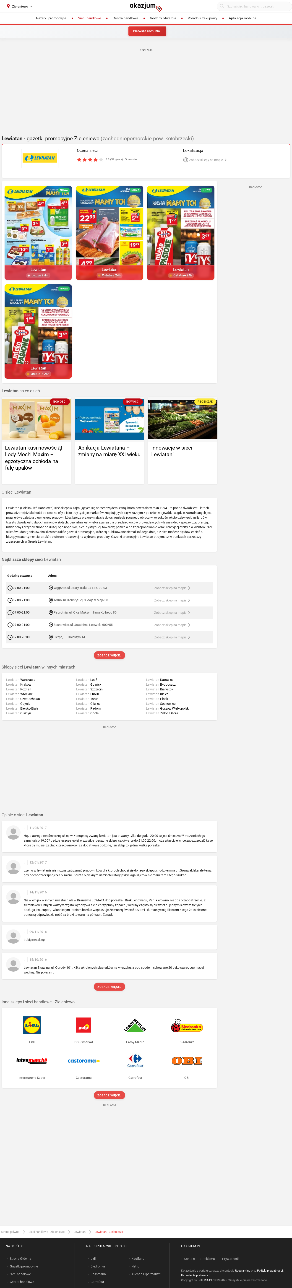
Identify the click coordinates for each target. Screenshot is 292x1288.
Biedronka (98, 1266)
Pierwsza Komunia (146, 31)
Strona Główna (20, 1258)
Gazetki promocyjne (24, 1266)
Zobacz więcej (109, 655)
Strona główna (10, 1231)
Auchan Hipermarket (146, 1274)
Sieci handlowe (20, 1274)
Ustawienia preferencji (195, 1275)
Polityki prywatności (270, 1270)
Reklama (209, 1259)
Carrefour (97, 1282)
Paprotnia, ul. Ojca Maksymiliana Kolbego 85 (85, 612)
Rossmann (98, 1274)
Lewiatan (80, 1231)
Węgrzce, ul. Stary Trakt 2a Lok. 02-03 (80, 587)
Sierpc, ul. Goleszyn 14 (69, 637)
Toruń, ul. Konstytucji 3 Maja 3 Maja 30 (81, 600)
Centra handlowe (22, 1282)
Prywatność (230, 1259)
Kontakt (189, 1259)
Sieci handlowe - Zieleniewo (47, 1231)
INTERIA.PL (205, 1280)
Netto (135, 1266)
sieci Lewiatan (31, 559)
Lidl (93, 1258)
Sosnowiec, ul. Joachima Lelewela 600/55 (83, 624)
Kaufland (137, 1258)
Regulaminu (242, 1270)
